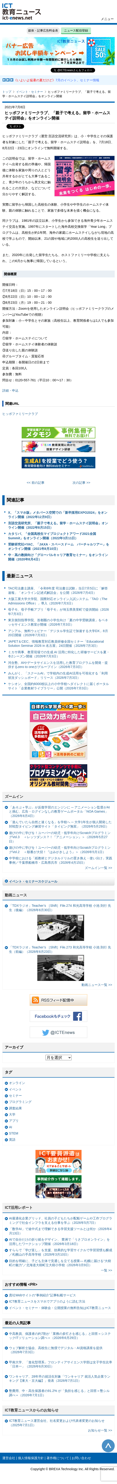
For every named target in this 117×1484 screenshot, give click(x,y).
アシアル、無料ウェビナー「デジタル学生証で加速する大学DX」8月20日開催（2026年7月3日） (58, 633)
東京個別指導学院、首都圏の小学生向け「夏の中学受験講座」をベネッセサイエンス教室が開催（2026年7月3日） (58, 622)
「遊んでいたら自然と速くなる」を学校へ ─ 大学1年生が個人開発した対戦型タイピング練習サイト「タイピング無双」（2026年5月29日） (60, 824)
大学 (12, 1114)
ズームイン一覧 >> (98, 868)
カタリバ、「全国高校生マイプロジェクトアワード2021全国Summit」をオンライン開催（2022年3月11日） (52, 536)
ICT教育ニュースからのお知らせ (32, 1410)
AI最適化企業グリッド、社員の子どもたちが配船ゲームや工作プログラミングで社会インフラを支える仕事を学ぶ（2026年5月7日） (60, 1220)
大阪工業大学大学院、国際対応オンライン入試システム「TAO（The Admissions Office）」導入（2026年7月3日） (57, 601)
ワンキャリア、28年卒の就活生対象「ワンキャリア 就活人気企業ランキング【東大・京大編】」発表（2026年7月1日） (59, 1379)
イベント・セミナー (29, 91)
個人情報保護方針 (31, 1458)
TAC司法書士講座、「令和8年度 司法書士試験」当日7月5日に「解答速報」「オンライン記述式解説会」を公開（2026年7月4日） (58, 590)
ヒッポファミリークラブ (20, 414)
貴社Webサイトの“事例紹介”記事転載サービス (42, 1295)
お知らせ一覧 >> (100, 1430)
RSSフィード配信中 (58, 1000)
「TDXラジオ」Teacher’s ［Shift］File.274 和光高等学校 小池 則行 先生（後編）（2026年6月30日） (60, 923)
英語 (12, 1139)
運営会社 (8, 1458)
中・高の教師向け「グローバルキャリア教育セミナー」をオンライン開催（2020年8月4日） (58, 557)
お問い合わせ (81, 1458)
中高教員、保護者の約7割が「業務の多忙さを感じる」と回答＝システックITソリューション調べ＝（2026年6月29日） (60, 1336)
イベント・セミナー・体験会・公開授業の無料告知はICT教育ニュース (60, 1308)
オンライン (17, 1083)
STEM (13, 1133)
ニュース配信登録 (76, 30)
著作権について (58, 1458)
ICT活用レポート (19, 1208)
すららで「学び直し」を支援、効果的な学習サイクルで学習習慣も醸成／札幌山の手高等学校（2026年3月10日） (60, 1252)
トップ (6, 91)
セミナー (15, 1095)
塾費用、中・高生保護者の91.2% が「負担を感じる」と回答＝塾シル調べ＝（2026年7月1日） (59, 1393)
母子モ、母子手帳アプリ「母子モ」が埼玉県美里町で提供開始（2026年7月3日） (58, 612)
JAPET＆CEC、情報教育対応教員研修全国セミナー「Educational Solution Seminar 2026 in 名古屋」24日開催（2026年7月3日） (56, 644)
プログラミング (20, 1102)
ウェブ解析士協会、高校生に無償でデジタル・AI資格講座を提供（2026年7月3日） (55, 1350)
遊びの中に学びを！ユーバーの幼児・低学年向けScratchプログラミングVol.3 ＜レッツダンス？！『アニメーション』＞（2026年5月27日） (60, 837)
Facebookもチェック (58, 1016)
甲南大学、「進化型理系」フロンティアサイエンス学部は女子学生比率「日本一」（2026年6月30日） (60, 1364)
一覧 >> (106, 1270)
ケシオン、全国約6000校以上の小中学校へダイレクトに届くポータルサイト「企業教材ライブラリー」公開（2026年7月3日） (58, 686)
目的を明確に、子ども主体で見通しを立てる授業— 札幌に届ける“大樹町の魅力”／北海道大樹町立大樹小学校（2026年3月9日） (60, 1263)
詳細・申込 (10, 390)
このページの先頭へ (108, 1445)
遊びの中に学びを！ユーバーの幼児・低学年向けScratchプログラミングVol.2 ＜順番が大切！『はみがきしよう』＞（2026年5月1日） (60, 850)
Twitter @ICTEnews (58, 1032)
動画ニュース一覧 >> (97, 985)
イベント (15, 1089)
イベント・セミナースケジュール (33, 881)
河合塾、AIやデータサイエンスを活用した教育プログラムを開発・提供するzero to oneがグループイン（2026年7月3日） (58, 665)
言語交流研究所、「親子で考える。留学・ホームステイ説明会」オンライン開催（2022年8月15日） (58, 525)
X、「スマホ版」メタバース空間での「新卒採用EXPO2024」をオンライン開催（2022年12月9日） (58, 515)
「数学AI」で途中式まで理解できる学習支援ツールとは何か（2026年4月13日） (60, 1231)
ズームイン (14, 797)
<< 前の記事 (35, 482)
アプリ (14, 1120)
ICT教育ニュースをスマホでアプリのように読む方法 (47, 1301)
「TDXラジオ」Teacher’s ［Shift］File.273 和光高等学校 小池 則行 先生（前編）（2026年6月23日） (60, 963)
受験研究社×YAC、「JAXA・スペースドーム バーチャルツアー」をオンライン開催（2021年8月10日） (58, 546)
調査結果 (15, 1108)
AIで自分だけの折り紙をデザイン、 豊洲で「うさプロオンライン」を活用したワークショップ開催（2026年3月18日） (59, 1242)
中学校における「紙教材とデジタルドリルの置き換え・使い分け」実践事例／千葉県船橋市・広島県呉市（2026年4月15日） (60, 860)
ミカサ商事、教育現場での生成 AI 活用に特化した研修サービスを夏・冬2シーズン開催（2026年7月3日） (59, 654)
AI (10, 1127)
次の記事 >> (81, 482)
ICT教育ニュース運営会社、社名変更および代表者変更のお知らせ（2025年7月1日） (57, 1423)
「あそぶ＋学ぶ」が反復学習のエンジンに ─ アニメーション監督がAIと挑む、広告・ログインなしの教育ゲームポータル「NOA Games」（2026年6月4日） (59, 811)
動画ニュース (16, 895)
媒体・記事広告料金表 (43, 30)
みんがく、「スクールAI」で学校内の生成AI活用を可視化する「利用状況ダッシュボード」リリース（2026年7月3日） (58, 675)
